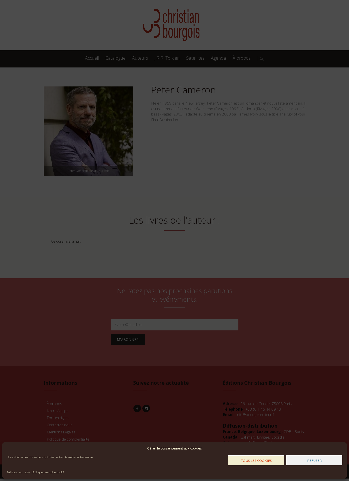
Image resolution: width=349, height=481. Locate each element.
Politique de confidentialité (48, 472)
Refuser (314, 460)
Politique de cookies (18, 472)
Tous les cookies (256, 460)
